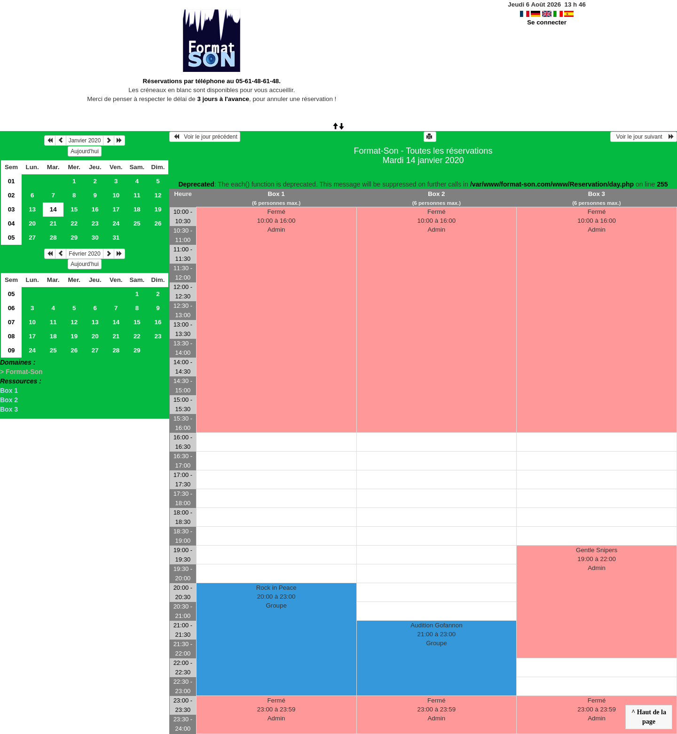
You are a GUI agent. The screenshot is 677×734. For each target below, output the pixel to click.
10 (115, 195)
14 (115, 322)
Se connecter (547, 22)
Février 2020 (84, 253)
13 (32, 209)
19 (157, 209)
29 (74, 237)
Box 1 (9, 390)
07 (11, 322)
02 (11, 195)
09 (11, 350)
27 (32, 237)
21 (53, 223)
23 (95, 223)
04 (11, 223)
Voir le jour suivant (643, 136)
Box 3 (9, 409)
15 (74, 209)
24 (115, 223)
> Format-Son (21, 371)
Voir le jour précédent (204, 136)
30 (95, 237)
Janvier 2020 (85, 140)
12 (157, 195)
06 (11, 308)
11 (137, 195)
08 (11, 336)
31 (115, 237)
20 (32, 223)
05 (11, 237)
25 (137, 223)
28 (53, 237)
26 (157, 223)
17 (115, 209)
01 (11, 181)
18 (137, 209)
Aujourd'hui (85, 151)
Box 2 (9, 400)
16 (95, 209)
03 (11, 209)
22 (74, 223)
